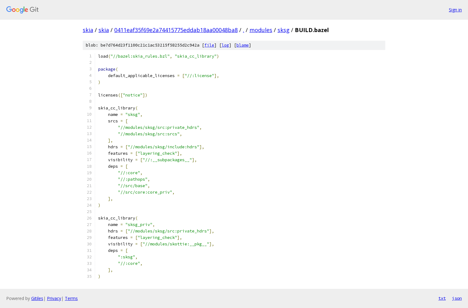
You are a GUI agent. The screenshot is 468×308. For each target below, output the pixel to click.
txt (442, 298)
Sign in (455, 10)
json (457, 298)
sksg (284, 30)
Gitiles (37, 298)
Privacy (54, 298)
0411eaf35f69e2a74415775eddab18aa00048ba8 (176, 30)
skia (88, 30)
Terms (71, 298)
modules (260, 30)
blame (242, 45)
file (209, 45)
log (225, 45)
